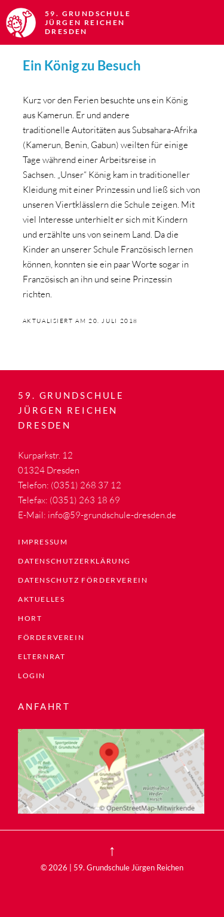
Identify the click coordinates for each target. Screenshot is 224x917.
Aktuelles (41, 599)
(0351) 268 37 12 (86, 485)
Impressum (42, 541)
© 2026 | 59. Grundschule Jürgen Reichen (112, 867)
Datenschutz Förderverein (83, 580)
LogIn (31, 675)
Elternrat (41, 656)
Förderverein (51, 637)
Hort (30, 618)
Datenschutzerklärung (74, 560)
